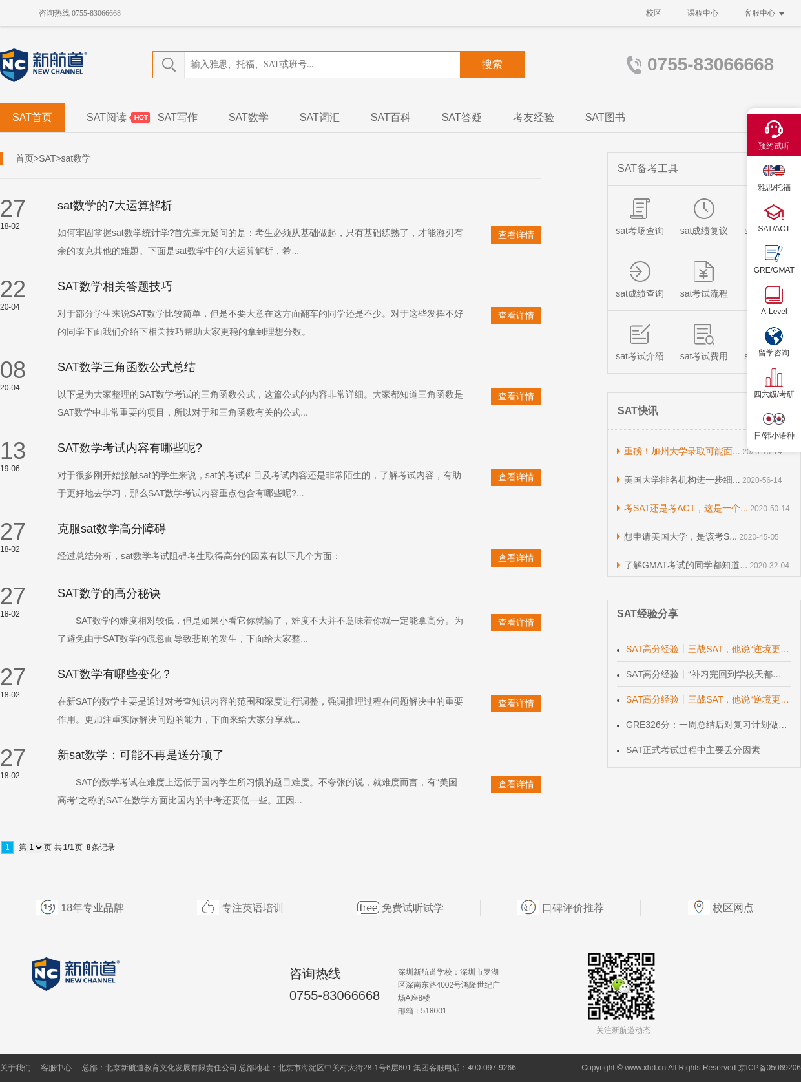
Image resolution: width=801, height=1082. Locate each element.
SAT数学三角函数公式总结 (126, 367)
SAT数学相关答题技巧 (114, 286)
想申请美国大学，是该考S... (680, 536)
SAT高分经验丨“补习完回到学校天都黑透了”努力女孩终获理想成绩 (708, 674)
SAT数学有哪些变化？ (114, 674)
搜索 (492, 64)
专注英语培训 (253, 907)
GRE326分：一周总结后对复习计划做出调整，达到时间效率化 (708, 724)
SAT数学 (249, 117)
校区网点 (733, 907)
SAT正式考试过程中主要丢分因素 (693, 750)
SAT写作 (178, 117)
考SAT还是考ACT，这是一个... (686, 508)
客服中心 (764, 12)
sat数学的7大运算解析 (114, 205)
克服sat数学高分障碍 (111, 528)
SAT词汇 (320, 117)
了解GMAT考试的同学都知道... (685, 565)
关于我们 (15, 1067)
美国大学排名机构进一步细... (682, 479)
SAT (47, 158)
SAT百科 (391, 117)
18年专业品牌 (92, 907)
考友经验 (533, 117)
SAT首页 (32, 117)
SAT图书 (605, 117)
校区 (653, 12)
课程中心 (702, 12)
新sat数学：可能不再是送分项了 (140, 754)
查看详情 (516, 234)
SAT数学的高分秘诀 (109, 593)
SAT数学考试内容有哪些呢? (129, 447)
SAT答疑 (462, 117)
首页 (25, 158)
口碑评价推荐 (573, 907)
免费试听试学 (413, 907)
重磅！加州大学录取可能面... (682, 451)
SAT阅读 (107, 117)
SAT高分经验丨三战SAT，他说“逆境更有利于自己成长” (708, 649)
